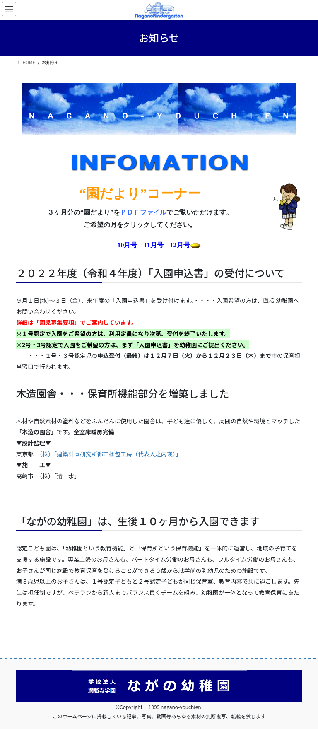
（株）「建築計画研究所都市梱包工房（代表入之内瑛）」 (110, 454)
